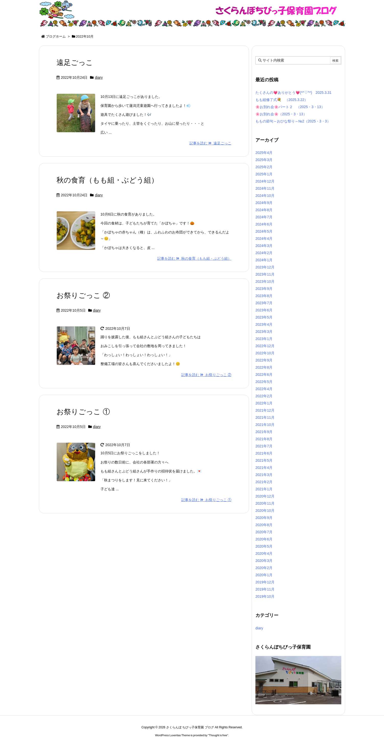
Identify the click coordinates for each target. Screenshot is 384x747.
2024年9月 (264, 203)
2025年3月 (264, 160)
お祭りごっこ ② (83, 295)
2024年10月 (265, 196)
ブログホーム (56, 36)
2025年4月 (264, 153)
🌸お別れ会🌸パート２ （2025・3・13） (290, 107)
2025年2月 (264, 167)
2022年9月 (264, 360)
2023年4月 (264, 324)
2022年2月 (264, 396)
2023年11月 (265, 274)
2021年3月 (264, 475)
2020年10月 (265, 510)
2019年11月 (265, 589)
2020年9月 (264, 518)
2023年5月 (264, 317)
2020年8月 (264, 525)
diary (99, 77)
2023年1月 (264, 339)
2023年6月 (264, 310)
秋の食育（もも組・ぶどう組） (107, 180)
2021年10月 (265, 425)
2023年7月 (264, 303)
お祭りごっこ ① (83, 412)
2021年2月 (264, 482)
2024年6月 (264, 224)
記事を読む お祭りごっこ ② (206, 375)
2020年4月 (264, 553)
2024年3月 (264, 246)
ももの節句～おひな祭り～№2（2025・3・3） (293, 121)
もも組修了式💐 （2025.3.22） (281, 100)
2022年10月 (265, 353)
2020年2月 (264, 568)
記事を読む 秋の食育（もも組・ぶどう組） (194, 258)
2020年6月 (264, 539)
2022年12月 (265, 346)
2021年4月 (264, 468)
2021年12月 (265, 410)
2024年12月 (265, 181)
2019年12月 (265, 582)
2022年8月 (264, 367)
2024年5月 (264, 231)
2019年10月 (265, 596)
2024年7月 (264, 217)
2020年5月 (264, 546)
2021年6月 (264, 453)
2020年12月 (265, 496)
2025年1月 (264, 174)
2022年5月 (264, 382)
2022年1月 (264, 403)
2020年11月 (265, 503)
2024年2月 (264, 253)
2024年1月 (264, 260)
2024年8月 (264, 210)
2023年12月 (265, 267)
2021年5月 (264, 460)
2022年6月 (264, 374)
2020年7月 (264, 532)
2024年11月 (265, 188)
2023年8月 (264, 296)
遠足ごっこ (75, 62)
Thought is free (218, 735)
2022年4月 (264, 389)
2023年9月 (264, 289)
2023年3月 (264, 332)
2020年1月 (264, 575)
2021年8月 (264, 439)
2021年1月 (264, 489)
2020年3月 (264, 561)
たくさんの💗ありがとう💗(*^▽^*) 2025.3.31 (293, 92)
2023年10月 (265, 281)
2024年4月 (264, 238)
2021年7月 (264, 446)
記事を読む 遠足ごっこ (210, 143)
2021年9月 (264, 432)
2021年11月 (265, 417)
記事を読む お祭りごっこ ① (206, 500)
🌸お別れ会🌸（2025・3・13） (281, 114)
